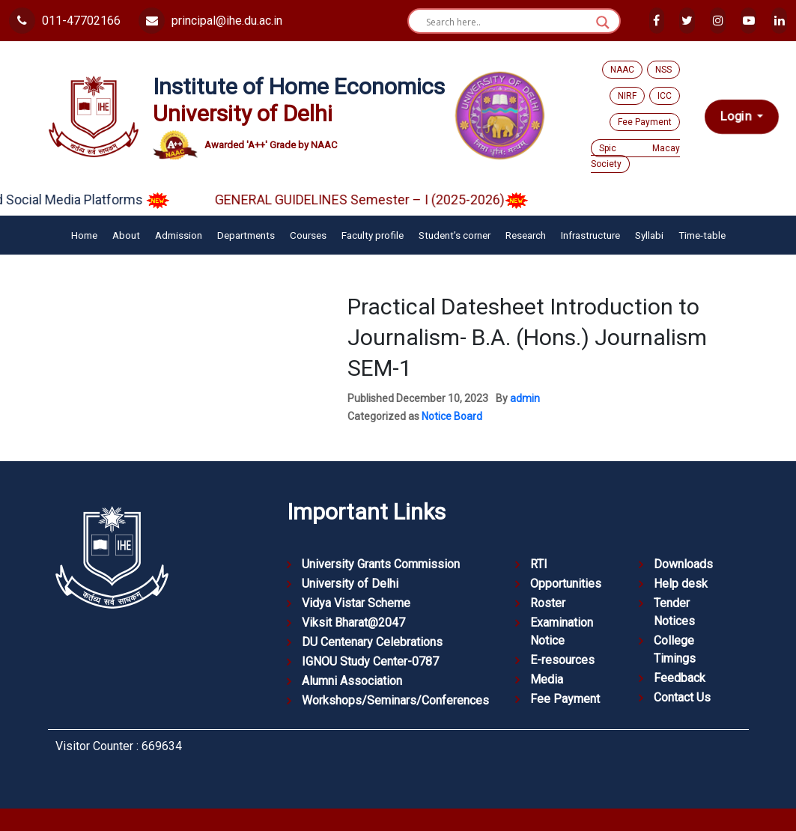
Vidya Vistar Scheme (356, 603)
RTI (538, 564)
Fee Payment (645, 122)
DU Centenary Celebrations (372, 642)
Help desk (681, 583)
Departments (246, 235)
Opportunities (565, 583)
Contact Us (682, 697)
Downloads (683, 564)
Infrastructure (590, 235)
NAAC (622, 69)
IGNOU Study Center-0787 (370, 661)
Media (546, 679)
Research (525, 235)
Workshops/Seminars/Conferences (395, 700)
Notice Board (452, 416)
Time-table (702, 235)
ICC (664, 96)
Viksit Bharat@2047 (353, 622)
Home (84, 235)
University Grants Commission (381, 564)
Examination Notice (561, 631)
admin (525, 398)
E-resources (562, 660)
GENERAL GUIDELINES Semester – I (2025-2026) (384, 199)
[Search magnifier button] (602, 22)
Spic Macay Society (636, 156)
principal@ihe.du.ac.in (210, 20)
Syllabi (649, 235)
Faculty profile (372, 235)
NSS (663, 69)
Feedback (679, 678)
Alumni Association (352, 681)
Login (737, 116)
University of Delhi (350, 583)
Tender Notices (674, 612)
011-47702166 (65, 20)
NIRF (627, 96)
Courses (308, 235)
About (126, 235)
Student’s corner (454, 235)
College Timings (675, 649)
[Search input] (507, 22)
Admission (178, 235)
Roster (547, 603)
